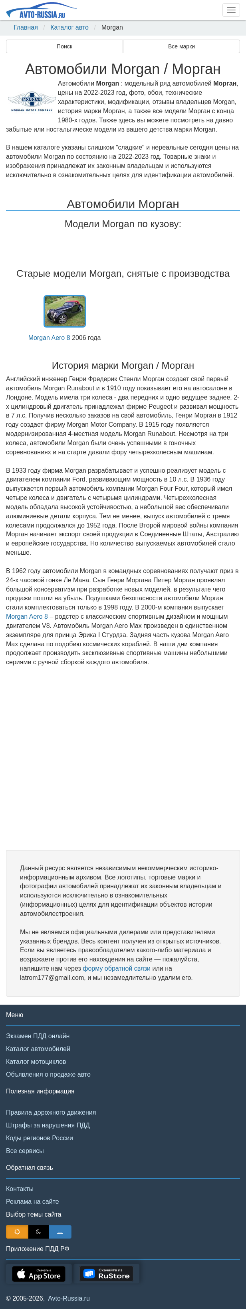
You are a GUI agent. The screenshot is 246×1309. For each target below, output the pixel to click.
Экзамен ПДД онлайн (37, 1036)
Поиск (64, 46)
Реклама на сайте (32, 1201)
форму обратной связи (117, 968)
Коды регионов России (39, 1138)
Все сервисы (25, 1150)
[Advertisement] (123, 758)
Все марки (181, 46)
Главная (26, 27)
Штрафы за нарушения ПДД (48, 1125)
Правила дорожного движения (51, 1112)
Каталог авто (69, 27)
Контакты (20, 1188)
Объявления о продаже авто (48, 1074)
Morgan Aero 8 (49, 337)
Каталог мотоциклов (36, 1061)
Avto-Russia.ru (69, 1298)
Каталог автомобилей (38, 1048)
